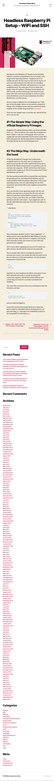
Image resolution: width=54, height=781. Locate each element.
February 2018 (7, 576)
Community (6, 717)
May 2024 (6, 438)
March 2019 (6, 557)
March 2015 (6, 637)
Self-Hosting (6, 745)
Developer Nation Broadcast (11, 719)
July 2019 (6, 549)
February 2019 (7, 559)
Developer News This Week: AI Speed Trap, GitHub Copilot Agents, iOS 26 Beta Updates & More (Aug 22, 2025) (15, 374)
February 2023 (7, 469)
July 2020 (6, 526)
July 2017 (6, 585)
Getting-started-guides (10, 728)
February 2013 (7, 687)
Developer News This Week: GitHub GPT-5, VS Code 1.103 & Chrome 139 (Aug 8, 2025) (15, 381)
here (12, 133)
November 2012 (7, 694)
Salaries (5, 742)
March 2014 (6, 662)
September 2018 (8, 568)
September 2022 (8, 480)
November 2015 (8, 622)
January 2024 (7, 446)
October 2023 (7, 453)
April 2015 (6, 635)
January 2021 (7, 513)
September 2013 (8, 675)
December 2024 (8, 423)
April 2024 (6, 440)
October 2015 (7, 625)
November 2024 (8, 425)
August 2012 (6, 700)
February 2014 (7, 664)
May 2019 (6, 553)
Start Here (38, 109)
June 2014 (6, 656)
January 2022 (7, 494)
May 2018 (6, 572)
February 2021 (7, 511)
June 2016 (6, 608)
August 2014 (7, 652)
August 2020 (7, 524)
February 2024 (7, 444)
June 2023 (6, 461)
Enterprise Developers (9, 724)
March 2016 (6, 614)
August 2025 (7, 406)
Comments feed (8, 764)
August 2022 (7, 482)
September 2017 (8, 583)
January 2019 (7, 562)
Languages (6, 734)
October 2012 (7, 696)
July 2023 (6, 459)
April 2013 (6, 683)
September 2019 (8, 547)
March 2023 (6, 467)
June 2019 (6, 551)
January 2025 (7, 421)
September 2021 (8, 499)
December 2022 (8, 474)
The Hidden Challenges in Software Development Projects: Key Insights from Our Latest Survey (15, 367)
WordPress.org (7, 766)
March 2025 (6, 417)
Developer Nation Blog (27, 3)
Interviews (6, 732)
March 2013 (6, 685)
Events (5, 726)
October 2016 (7, 599)
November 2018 (8, 564)
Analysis (5, 711)
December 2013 (8, 669)
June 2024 (6, 436)
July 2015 (6, 629)
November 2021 (7, 497)
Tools (4, 749)
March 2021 (6, 509)
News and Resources (9, 736)
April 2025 (6, 415)
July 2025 (6, 408)
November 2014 (8, 645)
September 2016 (8, 601)
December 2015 (8, 620)
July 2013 (6, 677)
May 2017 (6, 587)
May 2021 (6, 505)
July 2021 (6, 501)
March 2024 (6, 442)
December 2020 (8, 515)
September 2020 (8, 522)
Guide (4, 730)
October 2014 (7, 648)
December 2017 (7, 578)
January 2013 (7, 690)
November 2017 (7, 580)
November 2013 (8, 671)
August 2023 (7, 457)
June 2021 (6, 503)
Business (5, 715)
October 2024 (7, 427)
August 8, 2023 (34, 31)
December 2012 (7, 692)
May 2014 (6, 658)
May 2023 (6, 463)
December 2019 (8, 541)
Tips (27, 15)
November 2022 (8, 476)
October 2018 (7, 566)
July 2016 (6, 606)
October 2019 (7, 545)
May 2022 (6, 488)
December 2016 (8, 595)
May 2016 (6, 610)
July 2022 (6, 484)
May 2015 (6, 633)
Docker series (7, 721)
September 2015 (8, 627)
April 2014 (6, 660)
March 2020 (6, 534)
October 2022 (7, 478)
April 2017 (6, 589)
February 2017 (7, 591)
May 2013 (6, 681)
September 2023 (8, 455)
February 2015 (7, 639)
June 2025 (6, 411)
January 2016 (7, 618)
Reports (5, 740)
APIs (4, 713)
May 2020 (6, 530)
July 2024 (6, 434)
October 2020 (7, 520)
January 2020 (7, 539)
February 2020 (7, 536)
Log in (4, 760)
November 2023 (8, 450)
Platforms (6, 738)
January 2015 (7, 641)
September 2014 (8, 650)
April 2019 (6, 555)
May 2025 (6, 413)
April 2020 (6, 532)
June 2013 (6, 679)
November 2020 (8, 518)
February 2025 (7, 419)
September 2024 (8, 429)
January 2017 (7, 593)
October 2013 (7, 673)
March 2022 (6, 492)
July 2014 (6, 654)
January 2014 (7, 666)
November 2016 (8, 597)
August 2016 (7, 604)
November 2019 (8, 543)
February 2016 (7, 616)
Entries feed (6, 762)
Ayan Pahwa (23, 31)
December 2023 (8, 448)
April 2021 (6, 507)
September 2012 (8, 698)
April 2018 (6, 574)
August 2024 (7, 432)
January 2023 (7, 471)
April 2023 (6, 465)
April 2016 (6, 612)
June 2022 (6, 486)
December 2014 (8, 643)
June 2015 (6, 631)
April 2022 (6, 490)
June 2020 (6, 528)
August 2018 (7, 570)
